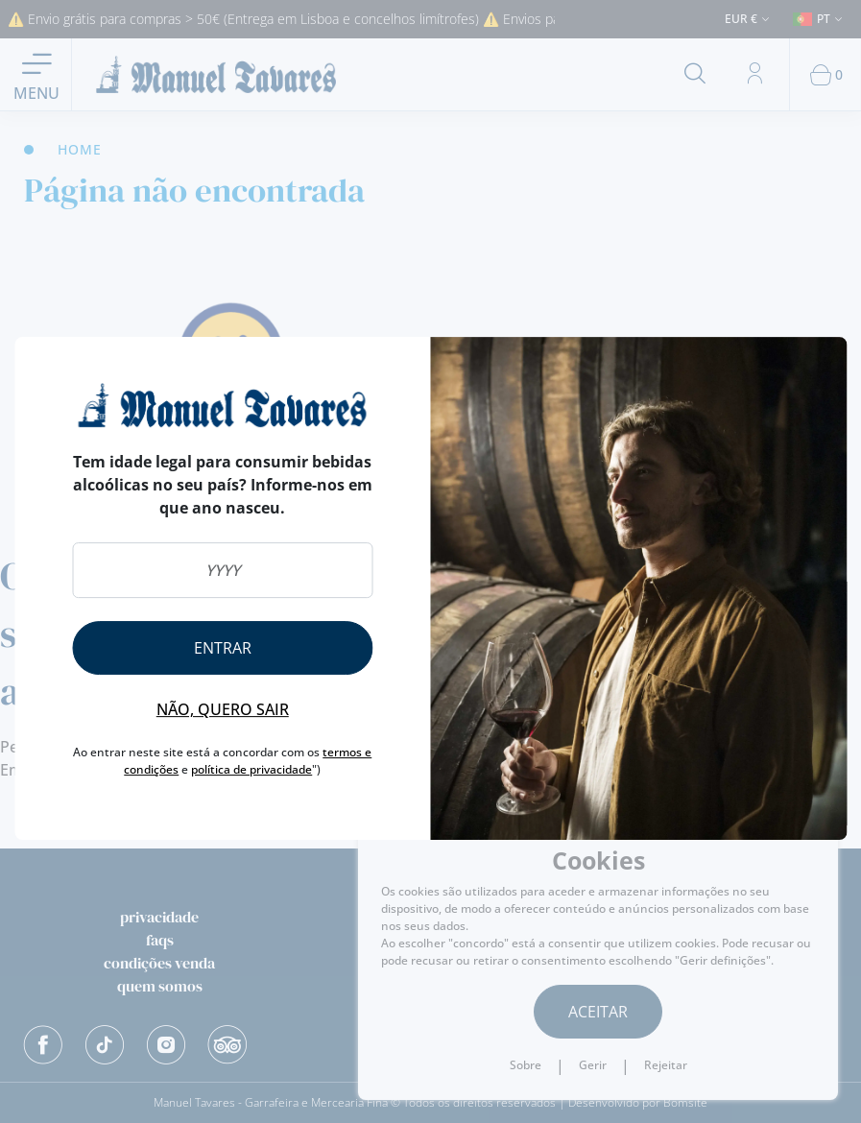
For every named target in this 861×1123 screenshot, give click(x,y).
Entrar (222, 647)
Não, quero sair (222, 709)
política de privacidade (251, 769)
